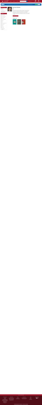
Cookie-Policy (30, 399)
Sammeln (14, 1)
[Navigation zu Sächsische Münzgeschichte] (4, 23)
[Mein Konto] (38, 1)
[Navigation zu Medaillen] (4, 20)
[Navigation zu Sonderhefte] (4, 26)
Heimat (10, 1)
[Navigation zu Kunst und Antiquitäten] (4, 19)
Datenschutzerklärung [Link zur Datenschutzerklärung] (30, 4)
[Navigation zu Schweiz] (4, 25)
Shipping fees (4, 401)
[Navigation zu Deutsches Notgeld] (4, 17)
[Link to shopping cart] (35, 1)
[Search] (27, 1)
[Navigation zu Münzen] (4, 21)
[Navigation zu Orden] (4, 22)
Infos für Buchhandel (11, 399)
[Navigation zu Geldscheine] (4, 18)
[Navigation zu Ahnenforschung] (4, 15)
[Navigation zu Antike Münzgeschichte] (4, 16)
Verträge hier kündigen (5, 400)
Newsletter (17, 1)
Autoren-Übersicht (24, 398)
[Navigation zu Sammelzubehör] (4, 24)
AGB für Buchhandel (11, 398)
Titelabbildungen (18, 398)
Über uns (30, 1)
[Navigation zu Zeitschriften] (4, 27)
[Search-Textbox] (23, 1)
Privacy (30, 398)
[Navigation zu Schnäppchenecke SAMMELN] (4, 29)
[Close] (36, 4)
